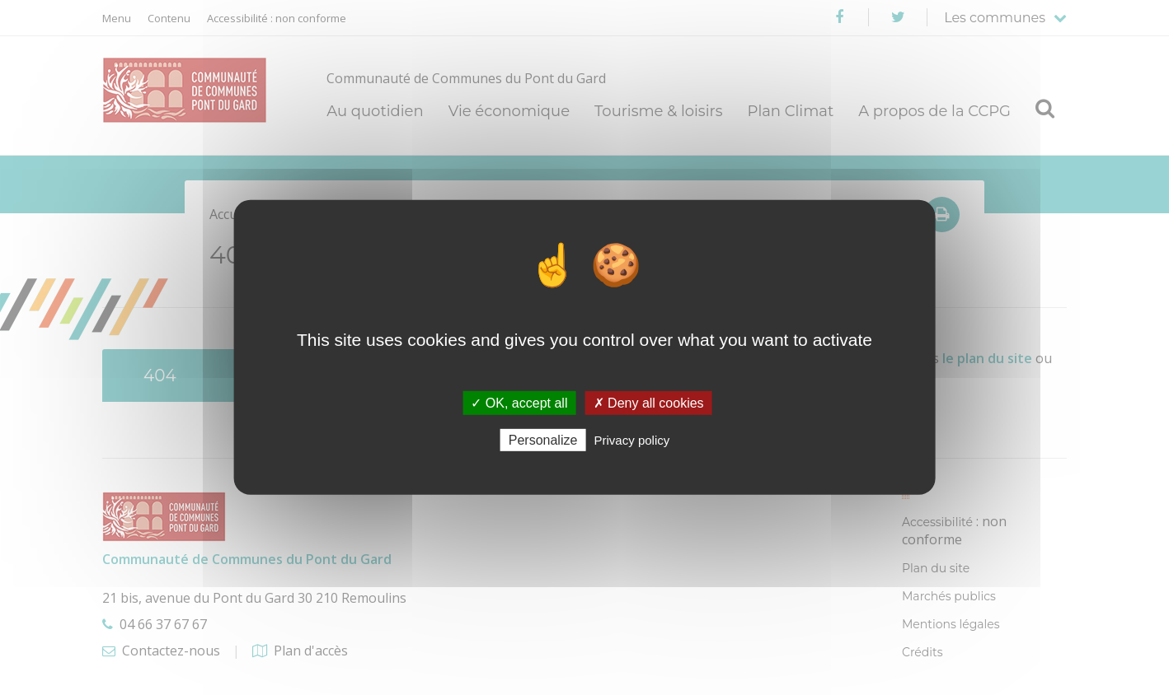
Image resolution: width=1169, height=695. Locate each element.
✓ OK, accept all (519, 403)
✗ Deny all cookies (649, 403)
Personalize (543, 440)
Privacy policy (632, 440)
